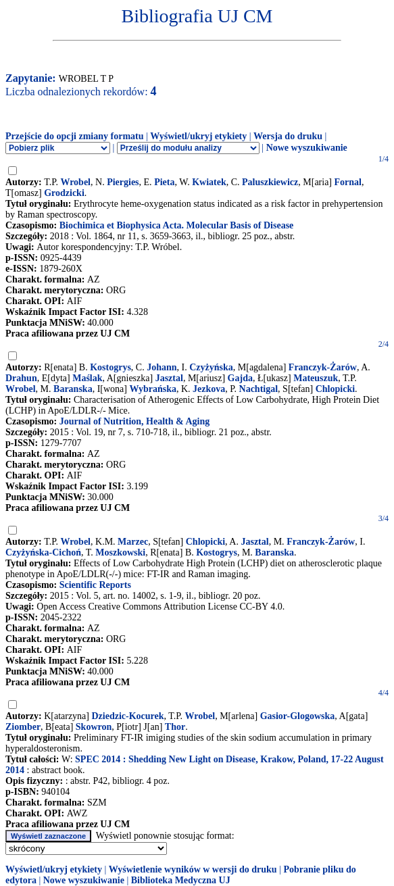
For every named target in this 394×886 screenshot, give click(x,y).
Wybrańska (152, 389)
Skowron (94, 727)
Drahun (21, 378)
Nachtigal (258, 389)
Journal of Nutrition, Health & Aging (134, 421)
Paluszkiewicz (270, 182)
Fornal (348, 182)
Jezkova (209, 389)
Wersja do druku (287, 136)
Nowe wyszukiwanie (306, 148)
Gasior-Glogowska (297, 716)
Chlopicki (335, 389)
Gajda (240, 378)
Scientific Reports (95, 585)
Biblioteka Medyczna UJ (180, 880)
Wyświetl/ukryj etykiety (198, 136)
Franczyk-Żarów (323, 367)
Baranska (73, 389)
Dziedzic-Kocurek (128, 716)
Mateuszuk (315, 378)
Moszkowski (120, 552)
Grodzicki (64, 193)
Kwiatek (209, 182)
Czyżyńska (211, 367)
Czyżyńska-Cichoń (43, 552)
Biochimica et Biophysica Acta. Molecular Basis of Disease (176, 225)
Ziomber (23, 727)
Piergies (123, 182)
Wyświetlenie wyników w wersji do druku (193, 869)
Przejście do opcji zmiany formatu (74, 136)
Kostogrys (110, 367)
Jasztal (169, 378)
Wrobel (75, 182)
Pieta (164, 182)
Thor (175, 727)
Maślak (87, 378)
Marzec (133, 542)
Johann (161, 367)
